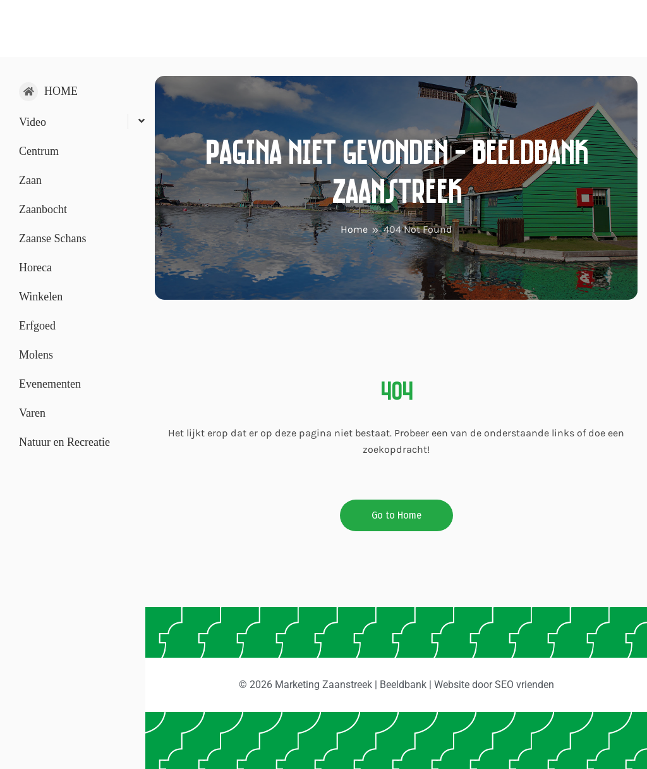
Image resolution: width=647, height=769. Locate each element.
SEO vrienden (524, 685)
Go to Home (396, 515)
